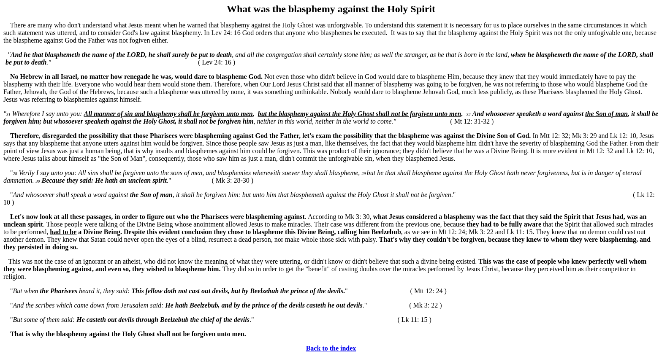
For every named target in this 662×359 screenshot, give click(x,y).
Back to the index (331, 348)
